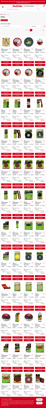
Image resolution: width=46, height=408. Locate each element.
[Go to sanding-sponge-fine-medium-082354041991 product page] (6, 112)
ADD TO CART (6, 62)
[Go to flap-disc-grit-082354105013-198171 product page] (39, 265)
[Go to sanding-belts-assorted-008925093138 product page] (6, 296)
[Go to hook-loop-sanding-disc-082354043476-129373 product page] (17, 51)
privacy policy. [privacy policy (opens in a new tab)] (6, 403)
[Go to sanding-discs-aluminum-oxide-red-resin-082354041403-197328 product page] (6, 174)
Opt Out (39, 402)
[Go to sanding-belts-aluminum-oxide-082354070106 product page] (28, 112)
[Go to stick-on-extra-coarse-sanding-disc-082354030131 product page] (17, 388)
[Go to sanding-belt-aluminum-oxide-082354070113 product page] (39, 112)
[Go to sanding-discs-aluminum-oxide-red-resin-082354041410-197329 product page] (17, 174)
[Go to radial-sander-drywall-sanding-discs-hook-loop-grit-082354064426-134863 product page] (39, 235)
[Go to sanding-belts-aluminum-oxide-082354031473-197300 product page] (28, 357)
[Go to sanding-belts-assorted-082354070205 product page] (17, 143)
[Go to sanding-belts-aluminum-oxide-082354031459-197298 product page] (6, 357)
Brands (4, 14)
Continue (39, 399)
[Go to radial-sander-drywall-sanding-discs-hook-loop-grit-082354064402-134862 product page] (28, 235)
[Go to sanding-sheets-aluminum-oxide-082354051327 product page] (28, 296)
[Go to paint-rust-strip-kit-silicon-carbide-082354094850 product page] (39, 204)
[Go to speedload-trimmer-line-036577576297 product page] (28, 327)
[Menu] (3, 7)
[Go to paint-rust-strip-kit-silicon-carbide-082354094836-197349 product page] (28, 143)
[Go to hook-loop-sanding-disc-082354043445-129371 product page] (17, 82)
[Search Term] (23, 9)
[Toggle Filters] (44, 26)
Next (43, 30)
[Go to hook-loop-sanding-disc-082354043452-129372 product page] (28, 82)
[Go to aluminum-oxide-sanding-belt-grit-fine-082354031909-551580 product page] (6, 265)
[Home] (1, 14)
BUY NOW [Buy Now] (6, 95)
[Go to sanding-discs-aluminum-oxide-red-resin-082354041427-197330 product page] (28, 174)
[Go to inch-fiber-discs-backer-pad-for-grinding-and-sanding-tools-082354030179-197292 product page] (39, 82)
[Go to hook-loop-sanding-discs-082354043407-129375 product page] (39, 51)
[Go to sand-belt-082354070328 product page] (17, 204)
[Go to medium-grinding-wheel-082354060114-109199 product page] (28, 204)
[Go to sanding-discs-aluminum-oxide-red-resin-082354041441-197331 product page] (39, 174)
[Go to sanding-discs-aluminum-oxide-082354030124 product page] (6, 388)
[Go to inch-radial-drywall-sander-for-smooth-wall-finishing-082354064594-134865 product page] (6, 51)
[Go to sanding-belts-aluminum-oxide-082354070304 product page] (6, 204)
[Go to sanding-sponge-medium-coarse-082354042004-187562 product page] (17, 112)
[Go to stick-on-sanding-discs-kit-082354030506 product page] (17, 265)
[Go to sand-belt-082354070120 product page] (6, 143)
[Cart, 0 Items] (43, 6)
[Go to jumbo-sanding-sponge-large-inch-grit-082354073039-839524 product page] (17, 327)
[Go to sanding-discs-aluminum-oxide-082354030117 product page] (39, 357)
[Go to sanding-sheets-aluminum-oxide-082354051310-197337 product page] (17, 296)
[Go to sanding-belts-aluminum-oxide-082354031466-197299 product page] (17, 357)
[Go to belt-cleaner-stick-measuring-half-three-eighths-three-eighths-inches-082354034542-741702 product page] (17, 235)
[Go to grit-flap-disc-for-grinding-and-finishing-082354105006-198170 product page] (28, 265)
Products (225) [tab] (4, 20)
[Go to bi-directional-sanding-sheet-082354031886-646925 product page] (6, 235)
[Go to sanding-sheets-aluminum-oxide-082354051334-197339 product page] (39, 296)
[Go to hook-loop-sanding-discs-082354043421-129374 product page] (6, 82)
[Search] (39, 9)
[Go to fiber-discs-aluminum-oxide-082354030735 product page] (28, 388)
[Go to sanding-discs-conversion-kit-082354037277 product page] (39, 143)
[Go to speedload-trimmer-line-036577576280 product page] (6, 327)
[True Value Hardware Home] (17, 6)
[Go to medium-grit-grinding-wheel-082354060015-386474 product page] (28, 51)
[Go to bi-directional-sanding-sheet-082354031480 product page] (39, 388)
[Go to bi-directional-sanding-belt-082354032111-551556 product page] (39, 327)
